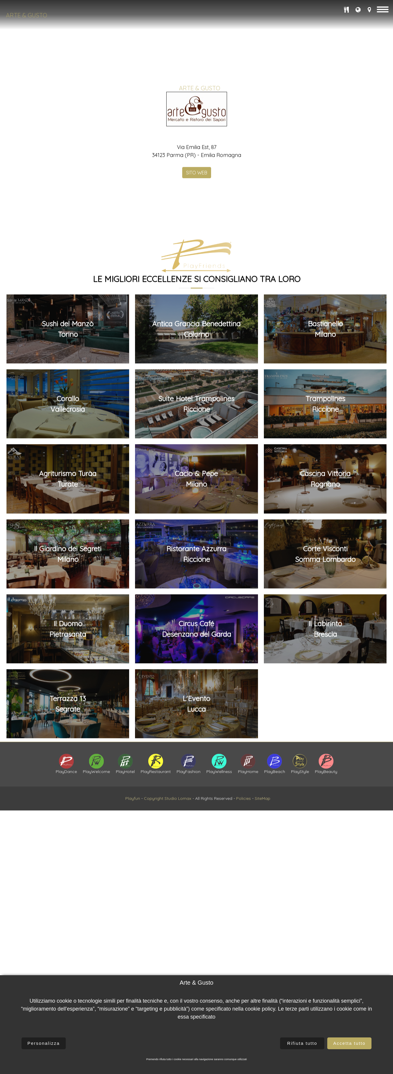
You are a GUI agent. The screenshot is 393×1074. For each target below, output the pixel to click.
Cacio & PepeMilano (196, 925)
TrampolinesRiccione (325, 850)
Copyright (153, 836)
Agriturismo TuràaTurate (67, 925)
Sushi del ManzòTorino (67, 775)
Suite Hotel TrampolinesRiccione (196, 850)
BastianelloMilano (325, 775)
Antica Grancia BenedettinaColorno (196, 775)
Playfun (132, 836)
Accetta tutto (349, 1043)
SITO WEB (196, 280)
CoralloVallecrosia (67, 850)
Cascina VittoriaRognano (325, 925)
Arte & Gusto (26, 15)
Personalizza (43, 1043)
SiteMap (262, 836)
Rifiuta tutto (302, 1043)
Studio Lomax (178, 836)
